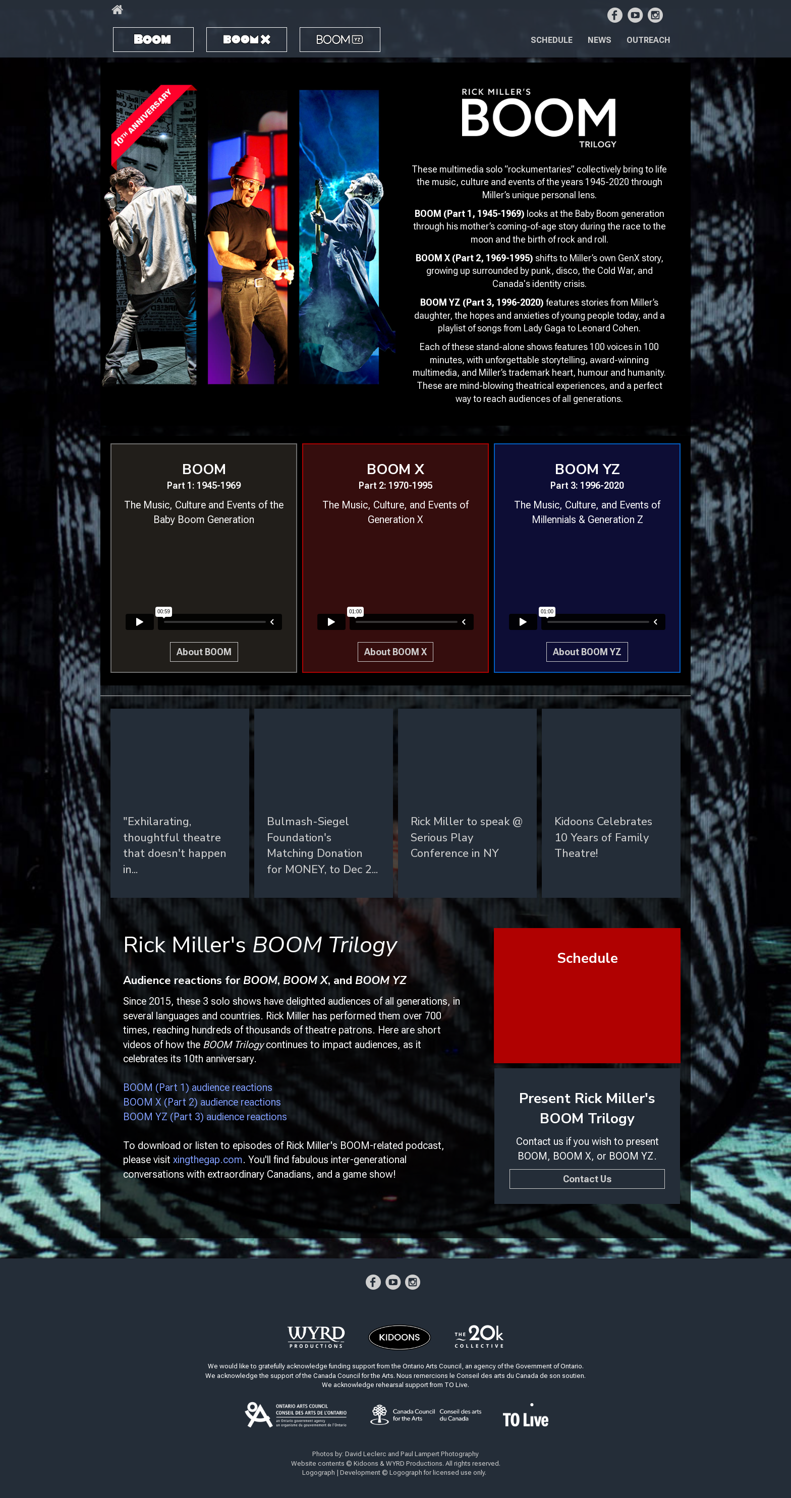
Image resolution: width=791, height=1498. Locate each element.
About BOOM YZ (587, 652)
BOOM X (230, 35)
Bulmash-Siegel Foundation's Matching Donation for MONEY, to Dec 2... (322, 845)
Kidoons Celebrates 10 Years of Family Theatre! (603, 837)
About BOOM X (395, 652)
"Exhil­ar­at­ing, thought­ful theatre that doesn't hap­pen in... (175, 845)
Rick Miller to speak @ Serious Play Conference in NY (467, 837)
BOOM (133, 35)
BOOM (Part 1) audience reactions (197, 1087)
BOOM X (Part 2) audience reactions (202, 1102)
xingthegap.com (208, 1160)
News (599, 40)
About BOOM (204, 652)
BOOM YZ (330, 35)
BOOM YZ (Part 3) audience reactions (205, 1117)
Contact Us (587, 1179)
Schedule (552, 40)
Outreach (648, 40)
